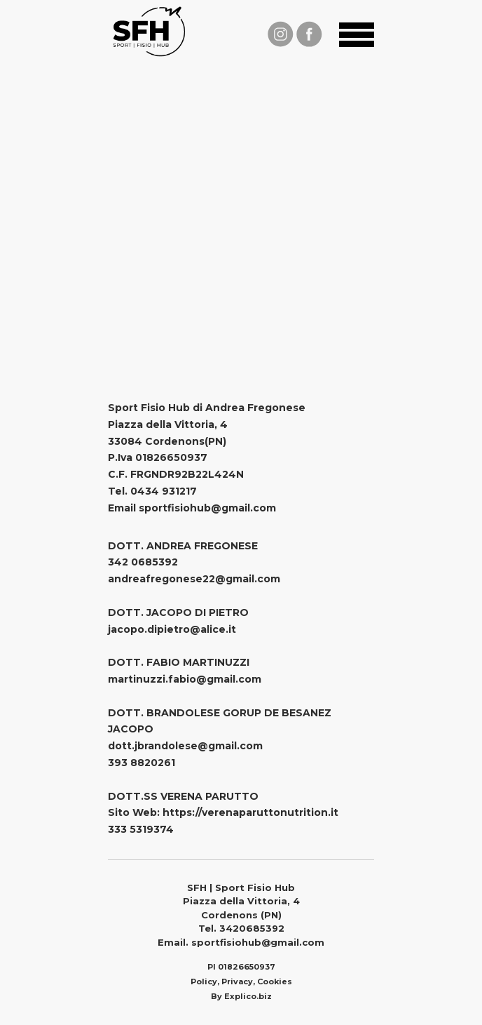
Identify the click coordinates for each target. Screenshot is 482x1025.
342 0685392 (143, 562)
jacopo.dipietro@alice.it (172, 629)
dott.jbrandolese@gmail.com (185, 745)
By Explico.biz (241, 996)
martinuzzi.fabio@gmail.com (184, 679)
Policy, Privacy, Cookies (241, 981)
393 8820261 (141, 762)
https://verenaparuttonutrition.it (250, 812)
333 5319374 (141, 829)
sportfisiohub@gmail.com (207, 508)
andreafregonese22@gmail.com (194, 578)
